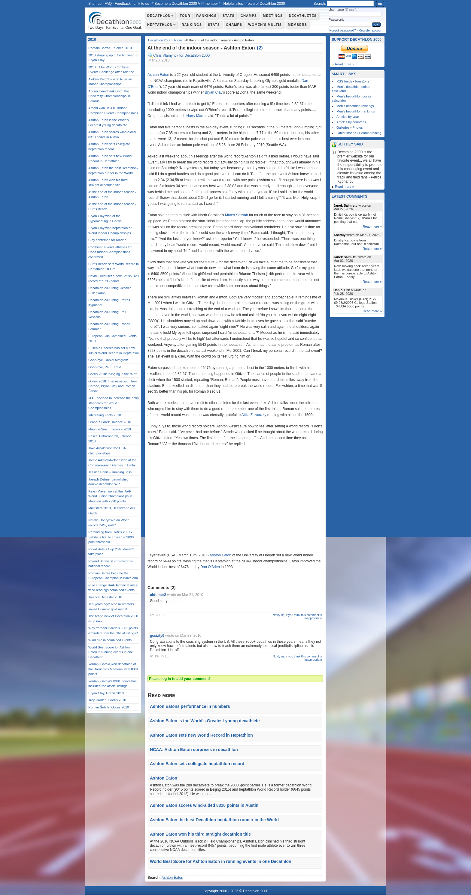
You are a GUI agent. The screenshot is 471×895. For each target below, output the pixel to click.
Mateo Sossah (236, 215)
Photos (357, 127)
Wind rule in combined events (110, 640)
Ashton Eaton (158, 75)
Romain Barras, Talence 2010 (110, 48)
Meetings (273, 15)
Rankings (206, 15)
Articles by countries (351, 122)
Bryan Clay (214, 92)
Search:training (370, 133)
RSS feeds (344, 81)
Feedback (123, 3)
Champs (249, 15)
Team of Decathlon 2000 (265, 3)
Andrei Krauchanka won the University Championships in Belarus (109, 96)
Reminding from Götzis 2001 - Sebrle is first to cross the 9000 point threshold (111, 537)
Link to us (141, 3)
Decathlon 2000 (159, 40)
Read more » (344, 64)
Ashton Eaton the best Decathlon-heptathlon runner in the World (214, 819)
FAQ (108, 3)
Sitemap (95, 3)
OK (380, 3)
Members (297, 24)
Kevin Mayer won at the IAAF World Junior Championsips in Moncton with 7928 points (110, 496)
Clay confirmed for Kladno (107, 240)
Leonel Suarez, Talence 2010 (109, 422)
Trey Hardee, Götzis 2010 (107, 700)
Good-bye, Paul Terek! (104, 367)
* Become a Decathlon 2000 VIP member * (186, 3)
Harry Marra (195, 116)
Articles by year (347, 116)
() (260, 47)
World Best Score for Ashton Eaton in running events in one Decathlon (220, 861)
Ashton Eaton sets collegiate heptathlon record (197, 763)
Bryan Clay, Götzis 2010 (106, 693)
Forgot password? (343, 30)
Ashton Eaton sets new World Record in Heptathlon (201, 735)
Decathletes (303, 15)
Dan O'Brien (210, 567)
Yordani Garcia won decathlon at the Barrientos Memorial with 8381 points (113, 669)
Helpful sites (233, 3)
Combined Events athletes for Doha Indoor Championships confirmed (110, 252)
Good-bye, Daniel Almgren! (108, 360)
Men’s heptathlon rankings (355, 111)
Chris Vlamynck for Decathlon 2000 (181, 55)
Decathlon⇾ (160, 15)
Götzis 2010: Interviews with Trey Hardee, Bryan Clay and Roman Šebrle (112, 386)
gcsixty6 (157, 635)
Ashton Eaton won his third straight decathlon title (200, 834)
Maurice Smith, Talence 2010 (109, 429)
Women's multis (265, 24)
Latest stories (346, 133)
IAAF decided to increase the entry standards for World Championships (113, 403)
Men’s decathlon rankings (355, 106)
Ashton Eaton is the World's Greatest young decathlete (205, 720)
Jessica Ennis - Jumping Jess (110, 472)
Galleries (342, 127)
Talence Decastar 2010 (105, 597)
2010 (92, 39)
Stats (229, 15)
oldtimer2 (158, 595)
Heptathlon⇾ (161, 24)
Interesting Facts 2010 (104, 415)
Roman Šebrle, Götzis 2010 (108, 707)
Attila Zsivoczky (254, 415)
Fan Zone (362, 81)
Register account (371, 30)
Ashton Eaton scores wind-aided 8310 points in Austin (204, 805)
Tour (185, 15)
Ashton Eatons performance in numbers (190, 706)
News (178, 40)
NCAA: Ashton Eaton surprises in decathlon (194, 749)
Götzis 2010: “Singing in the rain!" (113, 374)
